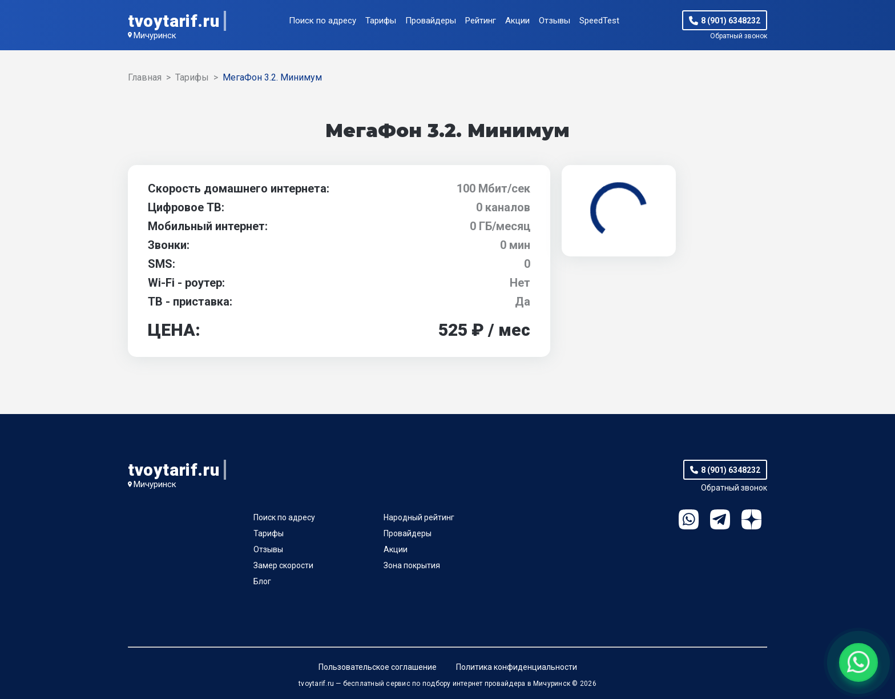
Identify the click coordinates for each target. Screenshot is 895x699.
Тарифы (380, 20)
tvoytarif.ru (173, 21)
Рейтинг (480, 20)
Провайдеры (430, 20)
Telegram (720, 519)
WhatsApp (689, 519)
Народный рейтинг (419, 517)
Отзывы (554, 20)
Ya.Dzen (751, 519)
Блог (262, 581)
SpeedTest (599, 20)
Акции (517, 20)
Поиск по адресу (322, 20)
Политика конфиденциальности (516, 667)
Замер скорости (283, 565)
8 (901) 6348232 (730, 20)
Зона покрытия (412, 565)
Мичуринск (155, 35)
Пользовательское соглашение (378, 667)
